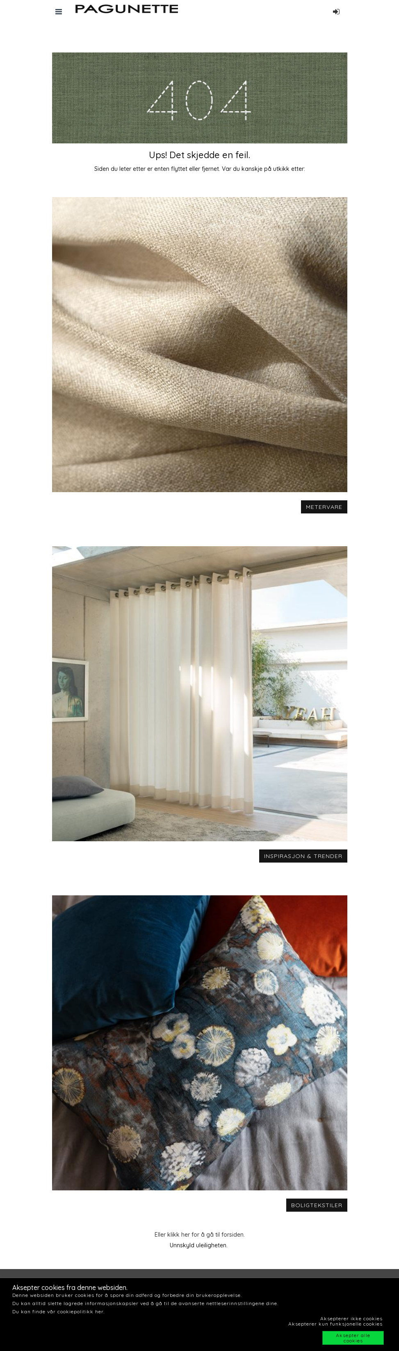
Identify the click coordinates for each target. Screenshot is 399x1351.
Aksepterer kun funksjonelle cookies (335, 1323)
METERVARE (324, 507)
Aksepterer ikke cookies (351, 1318)
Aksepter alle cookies (353, 1338)
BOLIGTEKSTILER (316, 1205)
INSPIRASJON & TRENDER (303, 856)
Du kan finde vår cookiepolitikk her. (58, 1311)
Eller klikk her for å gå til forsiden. (200, 1234)
